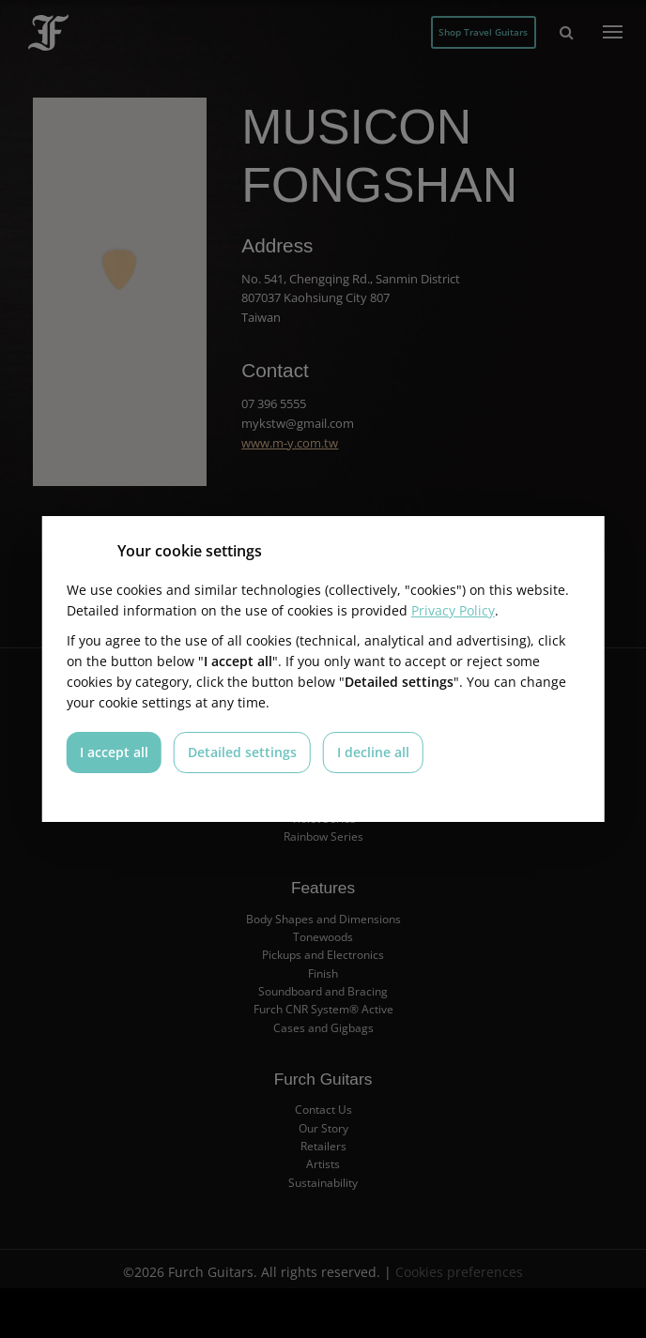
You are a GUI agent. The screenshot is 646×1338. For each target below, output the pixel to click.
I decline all (373, 752)
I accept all (114, 752)
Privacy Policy (453, 610)
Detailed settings (242, 752)
